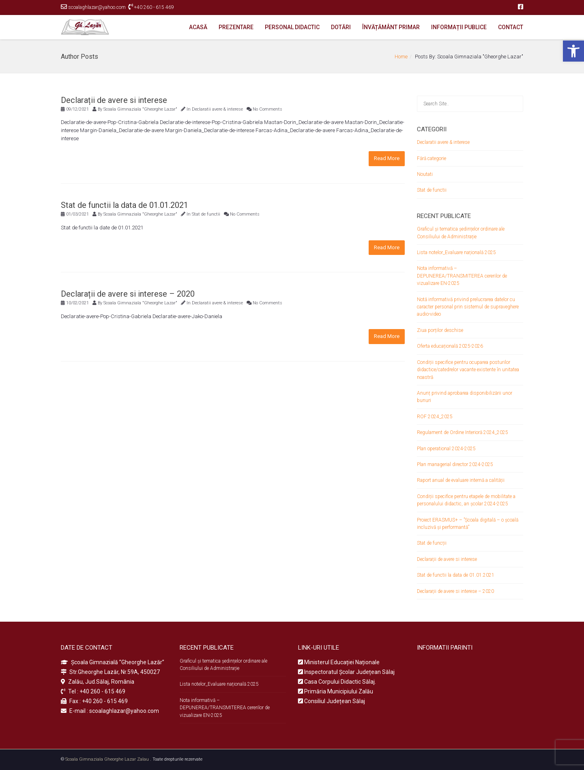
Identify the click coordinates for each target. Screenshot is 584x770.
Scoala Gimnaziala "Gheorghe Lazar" (140, 109)
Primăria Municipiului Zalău (335, 691)
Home (401, 56)
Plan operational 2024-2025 (446, 448)
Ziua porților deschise (440, 330)
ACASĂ (198, 27)
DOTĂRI (341, 27)
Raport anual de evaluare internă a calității (461, 480)
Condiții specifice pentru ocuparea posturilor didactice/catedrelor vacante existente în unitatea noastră (468, 369)
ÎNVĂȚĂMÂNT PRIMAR (391, 27)
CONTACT (510, 27)
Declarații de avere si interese (114, 100)
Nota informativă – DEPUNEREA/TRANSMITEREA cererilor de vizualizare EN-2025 (462, 275)
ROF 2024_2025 (435, 416)
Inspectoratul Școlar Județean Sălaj (346, 672)
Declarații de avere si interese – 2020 (128, 294)
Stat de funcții (432, 543)
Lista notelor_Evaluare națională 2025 (456, 252)
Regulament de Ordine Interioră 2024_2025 (462, 432)
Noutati (425, 174)
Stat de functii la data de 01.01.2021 (124, 205)
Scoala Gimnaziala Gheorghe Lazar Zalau (107, 759)
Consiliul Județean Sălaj (331, 701)
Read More (386, 158)
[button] (573, 51)
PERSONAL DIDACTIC (292, 27)
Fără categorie (431, 158)
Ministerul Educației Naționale (339, 662)
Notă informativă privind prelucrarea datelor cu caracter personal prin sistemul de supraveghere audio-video (468, 307)
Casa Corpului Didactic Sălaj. (337, 681)
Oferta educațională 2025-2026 (450, 346)
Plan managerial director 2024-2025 (455, 464)
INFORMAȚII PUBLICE (459, 27)
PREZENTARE (236, 27)
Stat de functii (206, 214)
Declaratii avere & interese (217, 109)
